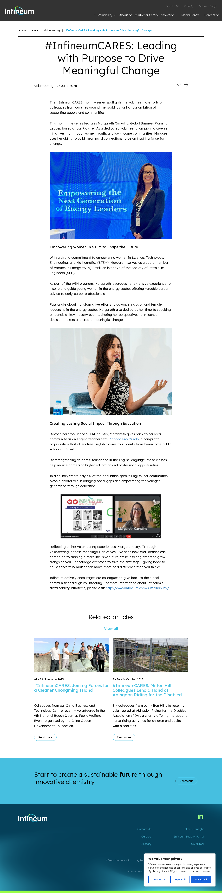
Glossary (145, 843)
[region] (179, 869)
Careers (211, 15)
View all (111, 628)
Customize (159, 879)
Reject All (180, 879)
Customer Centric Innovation (156, 15)
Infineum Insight (208, 6)
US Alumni (197, 843)
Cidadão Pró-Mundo (124, 439)
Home (22, 30)
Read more (45, 737)
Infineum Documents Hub (117, 860)
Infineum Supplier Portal (189, 836)
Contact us (186, 781)
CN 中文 (188, 6)
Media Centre (190, 15)
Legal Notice (141, 860)
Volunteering (52, 30)
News (34, 30)
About (125, 15)
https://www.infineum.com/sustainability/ (137, 588)
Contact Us (144, 829)
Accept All (201, 879)
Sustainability (105, 15)
